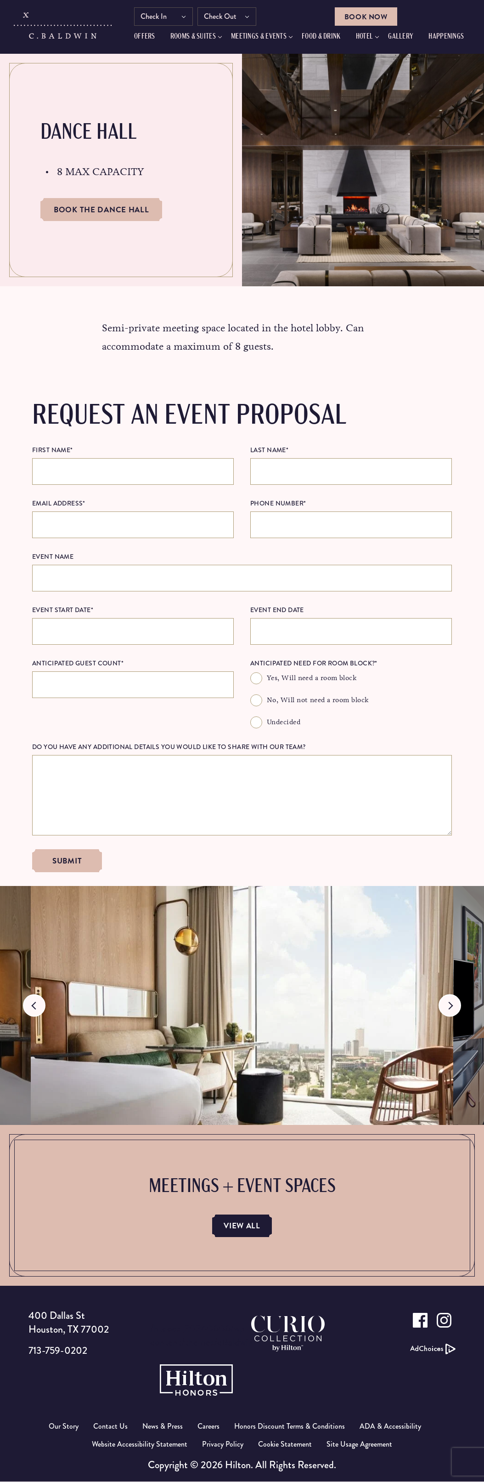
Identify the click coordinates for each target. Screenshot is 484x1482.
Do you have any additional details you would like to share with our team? (169, 746)
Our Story (64, 1426)
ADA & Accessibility (390, 1426)
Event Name (52, 556)
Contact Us (110, 1426)
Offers (149, 37)
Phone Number (278, 503)
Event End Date (277, 609)
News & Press (162, 1426)
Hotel (369, 37)
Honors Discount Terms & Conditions (289, 1426)
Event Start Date (62, 609)
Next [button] (450, 1005)
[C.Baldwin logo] (63, 29)
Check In (158, 17)
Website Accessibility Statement (139, 1444)
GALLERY (405, 37)
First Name (52, 449)
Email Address (58, 503)
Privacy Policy (222, 1444)
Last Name (269, 449)
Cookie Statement (285, 1444)
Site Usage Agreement (359, 1444)
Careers (208, 1426)
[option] (242, 1005)
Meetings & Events (263, 37)
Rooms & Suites (197, 37)
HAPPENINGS (450, 37)
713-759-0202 (59, 1350)
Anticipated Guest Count (78, 663)
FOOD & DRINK (325, 37)
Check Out (224, 17)
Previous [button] (34, 1005)
